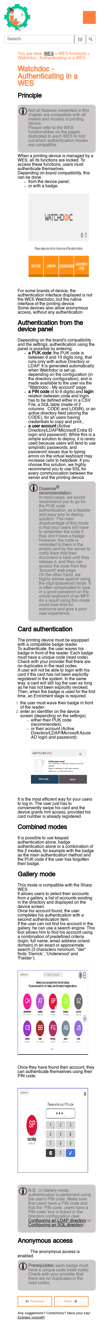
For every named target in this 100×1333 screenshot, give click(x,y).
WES (49, 54)
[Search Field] (50, 39)
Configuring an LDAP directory (57, 1221)
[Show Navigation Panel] (89, 17)
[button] (80, 39)
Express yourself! (31, 1317)
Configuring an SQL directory (55, 1225)
